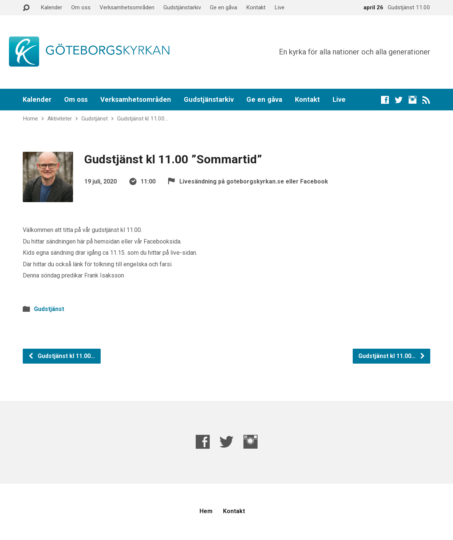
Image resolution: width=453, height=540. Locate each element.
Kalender (51, 7)
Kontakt (255, 7)
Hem (206, 511)
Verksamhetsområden (127, 7)
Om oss (81, 7)
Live (279, 7)
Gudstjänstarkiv (182, 7)
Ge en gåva (223, 7)
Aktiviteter (59, 118)
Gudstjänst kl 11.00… (142, 118)
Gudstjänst (94, 118)
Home (30, 118)
